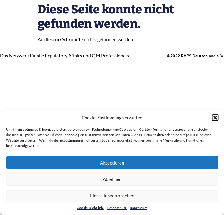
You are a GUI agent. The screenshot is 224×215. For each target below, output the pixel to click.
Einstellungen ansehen (112, 195)
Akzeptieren (112, 162)
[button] (215, 118)
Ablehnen (112, 179)
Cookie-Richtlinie (90, 207)
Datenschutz (117, 207)
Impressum (138, 207)
